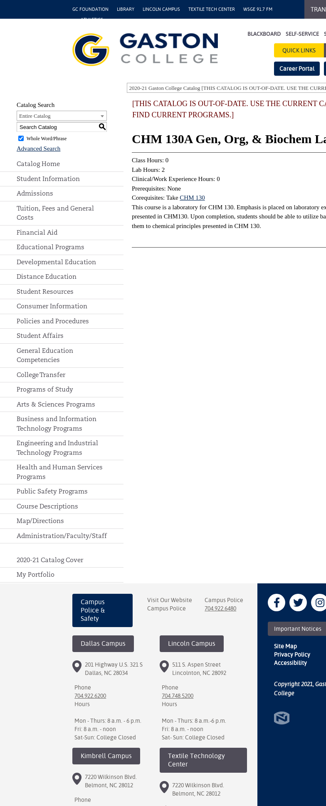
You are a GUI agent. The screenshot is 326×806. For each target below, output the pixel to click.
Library (125, 9)
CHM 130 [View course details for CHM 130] (192, 197)
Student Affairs (40, 336)
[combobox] (62, 116)
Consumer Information (52, 306)
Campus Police (166, 608)
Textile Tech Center (211, 9)
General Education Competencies (45, 355)
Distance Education (47, 276)
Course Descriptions (47, 506)
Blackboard (264, 34)
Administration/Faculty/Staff (62, 536)
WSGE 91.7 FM (257, 9)
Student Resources (45, 291)
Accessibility (290, 663)
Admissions (35, 193)
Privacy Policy (292, 654)
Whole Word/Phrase (47, 138)
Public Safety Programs (52, 491)
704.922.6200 (90, 695)
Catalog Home (38, 164)
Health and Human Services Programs (60, 472)
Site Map (285, 646)
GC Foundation (90, 9)
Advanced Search (38, 148)
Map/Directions (40, 521)
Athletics (92, 19)
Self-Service (302, 34)
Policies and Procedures (53, 321)
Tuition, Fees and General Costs (55, 213)
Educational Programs (50, 247)
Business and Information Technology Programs (56, 423)
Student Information (48, 179)
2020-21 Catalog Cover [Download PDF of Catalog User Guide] (50, 560)
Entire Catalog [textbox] (34, 116)
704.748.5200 (177, 695)
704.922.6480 (220, 608)
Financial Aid (37, 232)
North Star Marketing (281, 718)
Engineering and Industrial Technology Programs (57, 447)
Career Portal (296, 68)
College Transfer (41, 375)
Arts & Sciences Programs (56, 404)
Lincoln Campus (161, 9)
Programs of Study (45, 389)
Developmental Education (56, 262)
